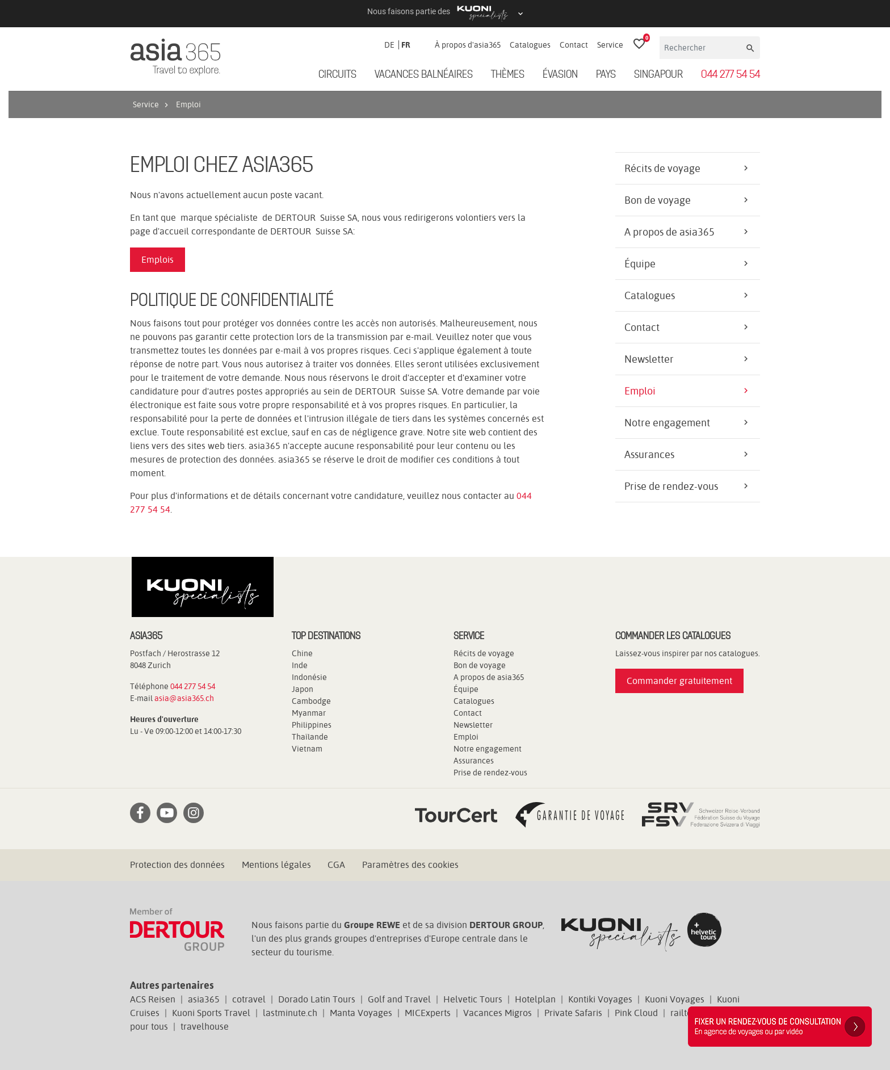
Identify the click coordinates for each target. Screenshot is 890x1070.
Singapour (658, 75)
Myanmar (309, 712)
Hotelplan (535, 999)
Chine (302, 653)
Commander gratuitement (679, 680)
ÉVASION (560, 75)
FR (405, 44)
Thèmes (507, 75)
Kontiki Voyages (600, 999)
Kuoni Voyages (674, 999)
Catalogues (530, 44)
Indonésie (309, 677)
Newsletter (649, 359)
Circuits (337, 75)
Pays (606, 75)
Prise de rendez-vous (671, 486)
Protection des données (177, 864)
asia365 (204, 999)
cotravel (249, 999)
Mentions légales (276, 864)
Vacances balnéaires (424, 75)
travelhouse (204, 1026)
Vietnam (307, 748)
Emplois (157, 259)
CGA (336, 864)
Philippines (311, 724)
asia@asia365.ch (184, 698)
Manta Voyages (361, 1013)
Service (610, 44)
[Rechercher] (702, 47)
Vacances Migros (497, 1013)
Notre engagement (667, 423)
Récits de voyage (662, 168)
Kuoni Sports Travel (211, 1013)
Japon (302, 689)
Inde (300, 665)
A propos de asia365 (669, 232)
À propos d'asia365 (468, 44)
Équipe (640, 264)
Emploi (640, 391)
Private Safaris (573, 1013)
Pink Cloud (636, 1013)
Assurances (649, 454)
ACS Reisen (152, 999)
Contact (574, 44)
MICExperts (428, 1013)
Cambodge (311, 701)
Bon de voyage (657, 200)
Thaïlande (310, 736)
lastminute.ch (290, 1013)
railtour (685, 1013)
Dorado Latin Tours (316, 999)
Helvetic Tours (472, 999)
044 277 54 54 (730, 75)
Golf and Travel (399, 999)
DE (389, 44)
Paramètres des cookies (410, 864)
